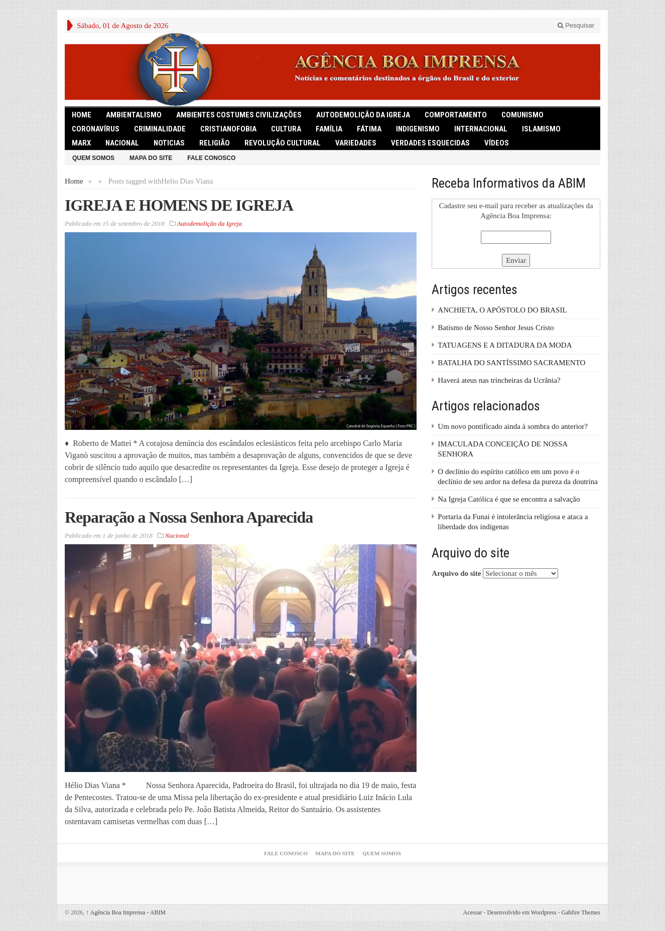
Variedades (355, 142)
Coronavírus (95, 128)
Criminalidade (160, 128)
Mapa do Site (150, 158)
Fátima (369, 128)
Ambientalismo (134, 114)
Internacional (480, 128)
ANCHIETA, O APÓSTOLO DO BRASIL (502, 310)
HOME (81, 114)
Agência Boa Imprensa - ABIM (126, 912)
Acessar (472, 912)
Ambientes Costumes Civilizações (239, 114)
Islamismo (541, 128)
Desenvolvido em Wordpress (521, 912)
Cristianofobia (228, 128)
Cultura (286, 128)
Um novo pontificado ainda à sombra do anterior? (513, 426)
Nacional (122, 142)
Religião (214, 142)
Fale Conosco (211, 158)
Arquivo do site (456, 573)
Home (74, 181)
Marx (81, 142)
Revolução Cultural (282, 142)
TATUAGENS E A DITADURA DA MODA (505, 345)
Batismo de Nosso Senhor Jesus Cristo (496, 328)
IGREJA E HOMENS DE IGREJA (179, 205)
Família (329, 128)
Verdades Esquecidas (430, 142)
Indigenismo (418, 128)
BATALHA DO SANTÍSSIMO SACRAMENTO (511, 363)
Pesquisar (576, 25)
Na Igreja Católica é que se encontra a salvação (509, 499)
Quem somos (93, 158)
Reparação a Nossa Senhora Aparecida (189, 517)
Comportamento (456, 114)
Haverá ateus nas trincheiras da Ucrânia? (499, 380)
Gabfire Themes (581, 912)
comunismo (522, 114)
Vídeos (496, 142)
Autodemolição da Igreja (363, 114)
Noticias (169, 142)
